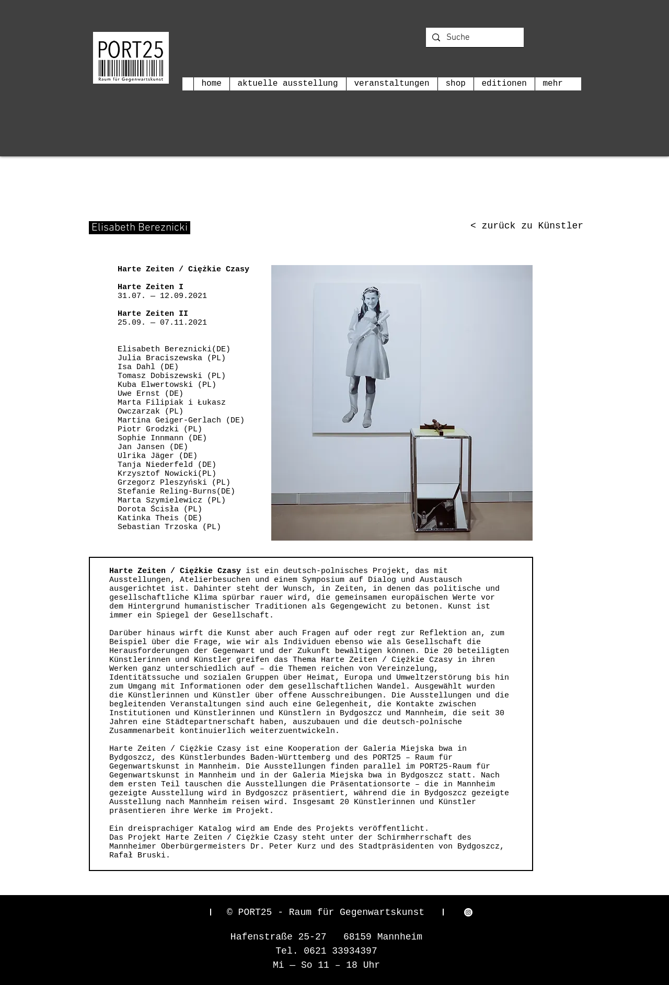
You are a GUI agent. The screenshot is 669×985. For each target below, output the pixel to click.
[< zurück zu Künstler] (526, 226)
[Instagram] (468, 912)
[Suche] (474, 38)
